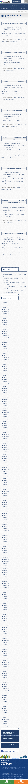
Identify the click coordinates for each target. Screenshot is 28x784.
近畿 (2, 99)
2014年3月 (6, 526)
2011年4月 (6, 601)
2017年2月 (6, 484)
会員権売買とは (14, 5)
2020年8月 (6, 438)
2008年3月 (6, 682)
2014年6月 (6, 519)
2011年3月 (6, 603)
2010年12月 (6, 609)
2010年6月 (6, 623)
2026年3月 (6, 302)
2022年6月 (6, 395)
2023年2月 (6, 377)
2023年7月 (6, 366)
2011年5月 (6, 598)
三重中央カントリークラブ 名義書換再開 (14, 81)
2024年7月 (6, 344)
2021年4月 (6, 425)
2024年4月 (6, 348)
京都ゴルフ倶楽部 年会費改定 (14, 168)
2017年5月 (6, 478)
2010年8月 (6, 618)
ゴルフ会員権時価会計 (10, 768)
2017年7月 (6, 473)
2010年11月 (6, 612)
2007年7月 (6, 699)
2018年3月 (6, 462)
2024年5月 (6, 346)
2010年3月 (6, 629)
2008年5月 (6, 677)
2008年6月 (6, 675)
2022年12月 (6, 381)
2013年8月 (6, 539)
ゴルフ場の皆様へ (4, 776)
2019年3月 (6, 447)
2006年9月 (6, 721)
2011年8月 (6, 592)
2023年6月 (6, 368)
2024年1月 (6, 355)
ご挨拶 (12, 774)
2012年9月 (6, 563)
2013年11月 (6, 533)
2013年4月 (6, 548)
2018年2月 (6, 465)
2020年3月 (6, 443)
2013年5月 (6, 546)
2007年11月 (6, 690)
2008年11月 (6, 664)
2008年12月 (6, 662)
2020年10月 (6, 436)
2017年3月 (6, 482)
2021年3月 (6, 427)
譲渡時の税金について (18, 768)
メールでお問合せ (20, 782)
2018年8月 (6, 454)
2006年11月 (6, 717)
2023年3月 (6, 375)
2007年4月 (6, 706)
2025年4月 (6, 327)
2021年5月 (6, 423)
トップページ (5, 5)
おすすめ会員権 (14, 8)
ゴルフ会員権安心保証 (4, 773)
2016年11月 (6, 489)
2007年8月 (6, 697)
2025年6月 (6, 322)
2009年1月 (6, 660)
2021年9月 (6, 414)
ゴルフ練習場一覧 (11, 776)
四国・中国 (4, 41)
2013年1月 (6, 555)
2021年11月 (6, 410)
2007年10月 (6, 693)
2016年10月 (6, 491)
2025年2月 (6, 331)
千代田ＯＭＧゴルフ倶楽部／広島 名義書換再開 (14, 23)
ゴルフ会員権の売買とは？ (13, 767)
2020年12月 (6, 434)
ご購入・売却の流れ (22, 767)
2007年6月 (6, 701)
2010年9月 (6, 616)
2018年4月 (6, 460)
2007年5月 (6, 704)
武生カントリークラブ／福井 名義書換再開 (14, 52)
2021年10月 (6, 412)
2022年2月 (6, 403)
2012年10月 (6, 561)
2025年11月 (6, 311)
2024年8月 (6, 342)
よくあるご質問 (4, 8)
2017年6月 (6, 476)
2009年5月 (6, 651)
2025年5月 (6, 324)
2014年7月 (6, 517)
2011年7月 (6, 594)
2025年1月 (6, 333)
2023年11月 (6, 359)
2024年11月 (6, 337)
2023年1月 (6, 379)
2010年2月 (6, 631)
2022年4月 (6, 399)
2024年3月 (6, 351)
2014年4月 (6, 524)
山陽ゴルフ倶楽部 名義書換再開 (14, 110)
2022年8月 (6, 390)
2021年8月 (6, 416)
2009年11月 (6, 638)
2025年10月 (6, 313)
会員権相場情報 (16, 1)
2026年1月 (6, 307)
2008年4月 (6, 680)
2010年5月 (6, 625)
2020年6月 (6, 441)
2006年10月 (6, 719)
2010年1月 (6, 633)
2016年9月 (6, 493)
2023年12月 (6, 357)
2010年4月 (6, 627)
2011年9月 (6, 590)
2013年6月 (6, 544)
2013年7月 (6, 541)
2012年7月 (6, 568)
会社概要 (15, 778)
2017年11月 (6, 469)
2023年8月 (6, 364)
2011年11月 (6, 585)
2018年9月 (6, 451)
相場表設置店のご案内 (18, 776)
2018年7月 (6, 456)
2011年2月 (6, 605)
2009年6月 (6, 649)
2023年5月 (6, 370)
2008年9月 (6, 669)
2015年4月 (6, 513)
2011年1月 (6, 607)
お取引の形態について (13, 773)
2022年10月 (6, 386)
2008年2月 (6, 684)
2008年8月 (6, 671)
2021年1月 (6, 432)
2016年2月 (6, 502)
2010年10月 (6, 614)
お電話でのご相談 (7, 782)
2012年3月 (6, 576)
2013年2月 (6, 552)
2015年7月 (6, 511)
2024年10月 (6, 340)
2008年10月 (6, 666)
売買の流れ (23, 5)
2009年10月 (6, 640)
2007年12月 (6, 688)
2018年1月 (6, 467)
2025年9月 (6, 316)
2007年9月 (6, 695)
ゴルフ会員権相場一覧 (4, 767)
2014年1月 (6, 528)
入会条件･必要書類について (5, 774)
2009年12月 (6, 636)
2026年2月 (6, 305)
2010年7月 (6, 620)
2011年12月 (6, 583)
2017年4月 (6, 480)
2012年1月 (6, 581)
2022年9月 (6, 388)
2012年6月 (6, 570)
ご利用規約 (21, 774)
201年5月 (5, 726)
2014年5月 (6, 522)
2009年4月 (6, 653)
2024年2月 (6, 353)
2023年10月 (6, 362)
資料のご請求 (16, 774)
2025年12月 (6, 309)
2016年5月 (6, 498)
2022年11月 (6, 384)
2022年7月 (6, 392)
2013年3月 (6, 550)
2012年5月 (6, 572)
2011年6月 (6, 596)
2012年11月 (6, 559)
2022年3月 (6, 401)
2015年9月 (6, 506)
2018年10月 (6, 449)
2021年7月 (6, 419)
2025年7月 (6, 320)
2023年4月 (6, 373)
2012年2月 (6, 579)
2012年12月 (6, 557)
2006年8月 (6, 723)
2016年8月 (6, 495)
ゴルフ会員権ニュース (20, 39)
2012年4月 (6, 574)
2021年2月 (6, 430)
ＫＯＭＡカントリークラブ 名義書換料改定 (14, 233)
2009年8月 (6, 644)
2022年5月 (6, 397)
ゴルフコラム (3, 778)
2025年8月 (6, 318)
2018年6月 (6, 458)
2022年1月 (6, 405)
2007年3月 (6, 708)
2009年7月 (6, 647)
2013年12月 (6, 530)
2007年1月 (6, 712)
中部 (2, 70)
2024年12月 (6, 335)
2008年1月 (6, 686)
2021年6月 (6, 421)
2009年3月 (6, 655)
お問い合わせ (23, 8)
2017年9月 (6, 471)
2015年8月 (6, 509)
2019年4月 (6, 445)
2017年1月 (6, 487)
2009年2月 (6, 658)
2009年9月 (6, 642)
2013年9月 (6, 537)
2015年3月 (6, 515)
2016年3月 (6, 500)
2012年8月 (6, 565)
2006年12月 (6, 715)
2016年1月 (6, 504)
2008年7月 (6, 673)
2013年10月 (6, 535)
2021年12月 (6, 408)
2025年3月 (6, 329)
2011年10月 (6, 587)
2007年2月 (6, 710)
